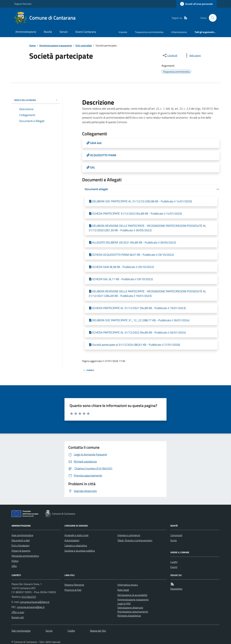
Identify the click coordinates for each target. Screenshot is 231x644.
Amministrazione (25, 32)
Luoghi (173, 562)
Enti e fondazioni (20, 545)
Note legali (123, 590)
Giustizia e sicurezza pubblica (79, 551)
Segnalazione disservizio (130, 607)
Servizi (64, 32)
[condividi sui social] (170, 55)
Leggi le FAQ (124, 603)
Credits (71, 631)
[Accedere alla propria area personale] (196, 4)
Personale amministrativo (25, 556)
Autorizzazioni (71, 540)
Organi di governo (21, 551)
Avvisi (173, 540)
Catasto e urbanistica (75, 545)
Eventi (173, 567)
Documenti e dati (21, 540)
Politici (15, 561)
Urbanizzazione (179, 32)
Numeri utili (18, 617)
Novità (48, 32)
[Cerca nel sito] (211, 18)
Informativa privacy (127, 585)
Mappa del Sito (98, 631)
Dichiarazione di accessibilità (132, 595)
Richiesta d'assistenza (129, 615)
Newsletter (176, 589)
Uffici (14, 566)
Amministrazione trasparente (55, 45)
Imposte (123, 32)
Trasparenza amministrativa (149, 32)
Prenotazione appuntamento (132, 611)
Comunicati (176, 535)
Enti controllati (84, 45)
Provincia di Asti (72, 590)
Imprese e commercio (128, 535)
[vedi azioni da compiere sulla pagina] (192, 55)
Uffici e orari (18, 612)
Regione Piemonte (22, 3)
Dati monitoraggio (21, 631)
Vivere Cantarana (85, 32)
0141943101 (29, 597)
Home (32, 45)
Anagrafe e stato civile (76, 535)
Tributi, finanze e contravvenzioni (134, 540)
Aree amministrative (22, 535)
